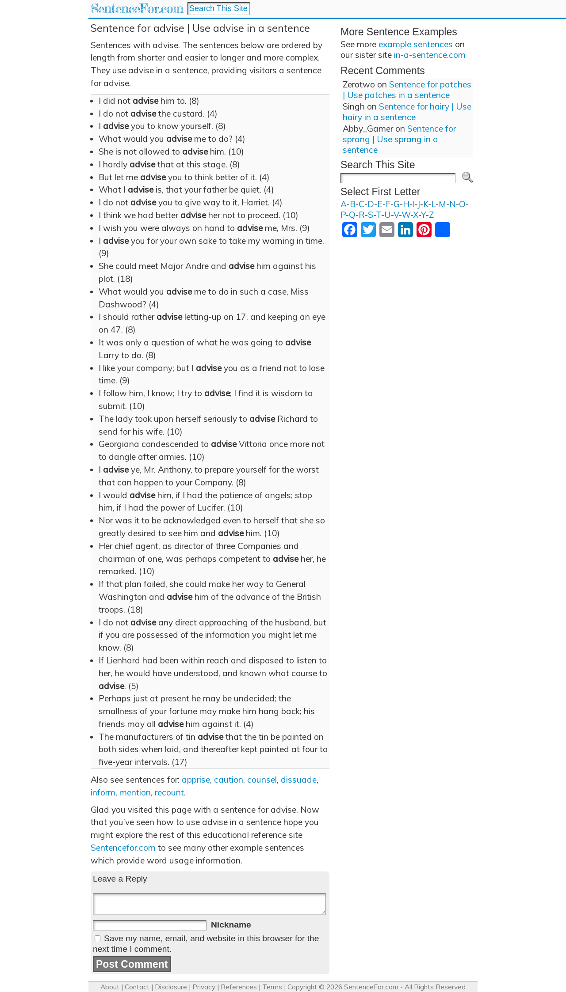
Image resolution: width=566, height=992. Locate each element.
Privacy (203, 987)
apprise (196, 779)
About (109, 987)
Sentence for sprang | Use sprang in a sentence (399, 139)
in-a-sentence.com (430, 54)
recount (169, 792)
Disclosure (171, 987)
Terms (272, 987)
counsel (262, 779)
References (239, 987)
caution (228, 779)
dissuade (299, 779)
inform (103, 792)
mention (135, 792)
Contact (137, 987)
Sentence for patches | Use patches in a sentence (407, 89)
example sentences (416, 44)
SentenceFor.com (137, 8)
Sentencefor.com (123, 847)
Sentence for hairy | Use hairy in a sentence (407, 111)
